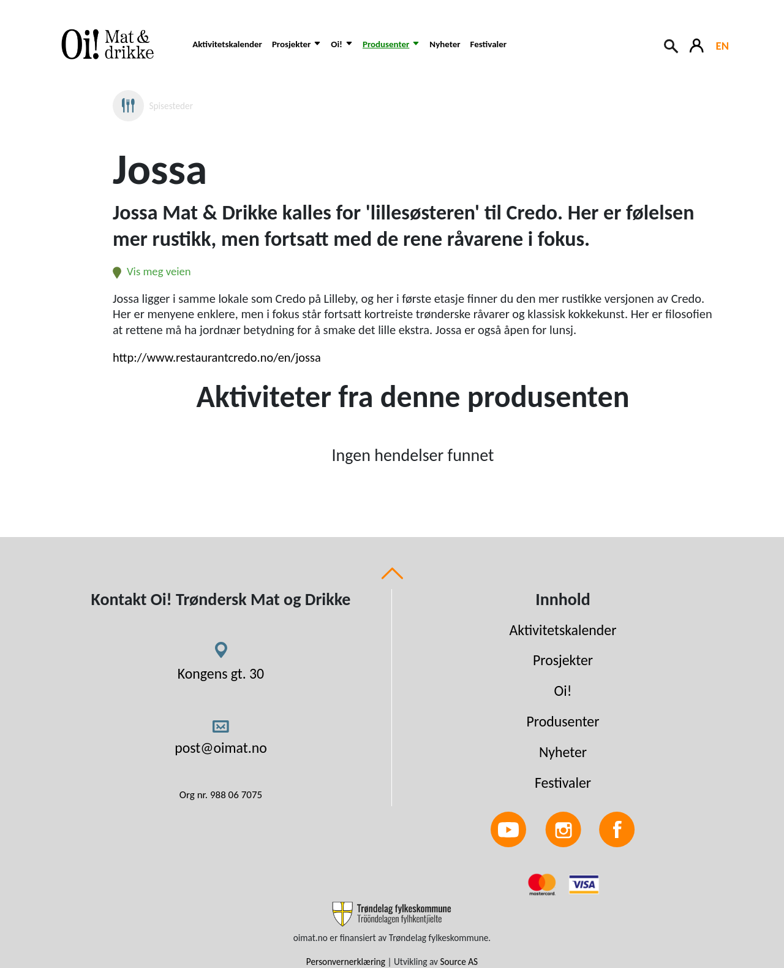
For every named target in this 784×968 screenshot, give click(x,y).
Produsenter (562, 721)
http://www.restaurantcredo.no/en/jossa (217, 357)
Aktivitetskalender (227, 44)
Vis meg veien (152, 271)
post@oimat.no (221, 747)
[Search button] (672, 45)
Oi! (563, 690)
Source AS (459, 961)
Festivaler (488, 44)
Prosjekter (563, 660)
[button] (296, 50)
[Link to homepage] (115, 44)
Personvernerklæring (345, 961)
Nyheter (444, 44)
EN (722, 46)
